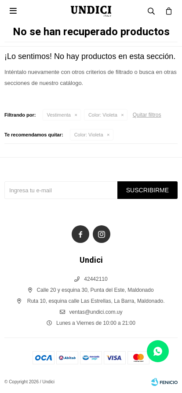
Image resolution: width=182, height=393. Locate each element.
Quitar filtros (147, 115)
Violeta (102, 115)
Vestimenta (59, 115)
